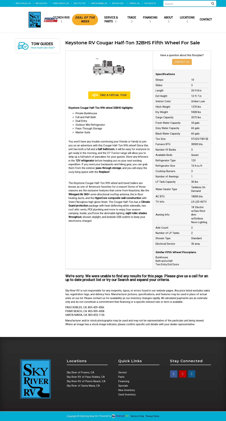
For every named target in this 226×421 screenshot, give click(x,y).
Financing (150, 19)
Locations (187, 19)
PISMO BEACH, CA (59, 3)
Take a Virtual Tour (109, 95)
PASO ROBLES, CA (21, 3)
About (168, 19)
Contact (206, 19)
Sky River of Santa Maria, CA (83, 385)
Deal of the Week (85, 19)
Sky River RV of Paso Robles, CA (86, 376)
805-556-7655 (116, 3)
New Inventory (126, 390)
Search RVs (61, 19)
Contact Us (181, 62)
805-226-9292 (39, 3)
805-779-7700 (77, 3)
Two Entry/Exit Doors (167, 264)
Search (123, 280)
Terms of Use (137, 416)
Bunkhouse (162, 257)
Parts (121, 376)
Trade (131, 19)
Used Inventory (127, 394)
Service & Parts (111, 19)
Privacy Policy (152, 416)
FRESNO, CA (132, 3)
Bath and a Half (164, 260)
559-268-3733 (148, 3)
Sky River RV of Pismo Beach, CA (86, 381)
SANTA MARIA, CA (97, 3)
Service (122, 372)
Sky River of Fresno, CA (80, 372)
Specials (123, 385)
